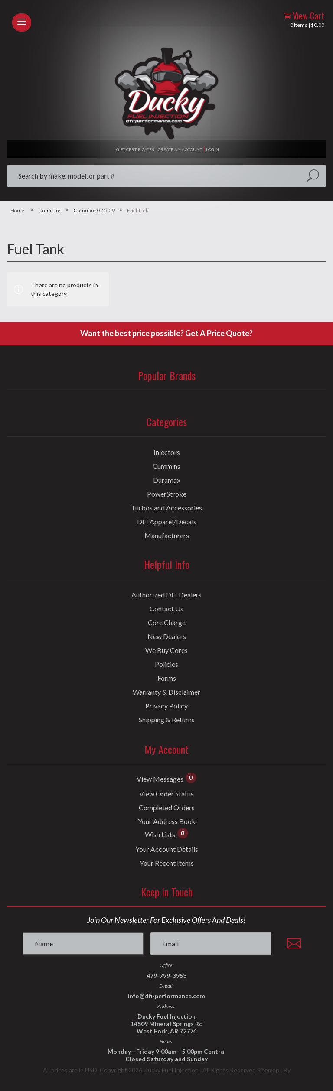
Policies (166, 664)
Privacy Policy (166, 705)
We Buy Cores (166, 650)
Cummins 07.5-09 (94, 211)
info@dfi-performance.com (166, 996)
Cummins (49, 211)
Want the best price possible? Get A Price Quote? (166, 333)
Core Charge (167, 622)
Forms (166, 678)
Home (17, 211)
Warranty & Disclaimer (166, 691)
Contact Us (166, 608)
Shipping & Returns (167, 719)
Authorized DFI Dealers (166, 594)
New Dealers (166, 636)
